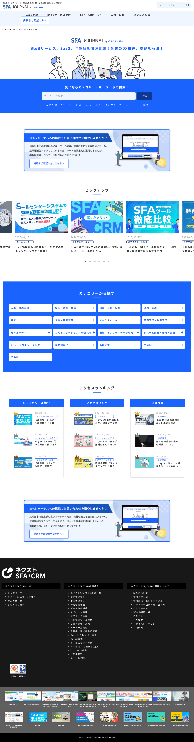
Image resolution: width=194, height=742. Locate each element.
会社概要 (138, 619)
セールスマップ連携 (81, 642)
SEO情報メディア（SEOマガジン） (106, 699)
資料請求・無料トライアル (148, 600)
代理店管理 (76, 654)
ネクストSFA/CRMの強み (22, 596)
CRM (89, 105)
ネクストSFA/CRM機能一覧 (85, 593)
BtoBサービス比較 (59, 15)
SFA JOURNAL (142, 612)
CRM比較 (61, 719)
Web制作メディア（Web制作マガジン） (143, 699)
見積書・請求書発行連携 (84, 631)
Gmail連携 (76, 638)
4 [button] (99, 261)
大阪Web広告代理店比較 (156, 719)
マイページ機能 (79, 612)
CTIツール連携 (78, 650)
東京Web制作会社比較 (180, 719)
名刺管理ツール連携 (81, 619)
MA (98, 105)
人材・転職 (118, 15)
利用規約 (138, 627)
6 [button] (108, 261)
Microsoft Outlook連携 (84, 646)
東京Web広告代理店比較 (133, 719)
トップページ (15, 593)
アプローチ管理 (79, 615)
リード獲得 (141, 105)
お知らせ (138, 615)
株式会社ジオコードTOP (162, 698)
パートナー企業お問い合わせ (149, 604)
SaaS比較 (31, 15)
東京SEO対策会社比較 (85, 719)
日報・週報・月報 (80, 623)
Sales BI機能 (78, 657)
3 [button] (94, 261)
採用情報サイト (180, 698)
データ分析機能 (79, 608)
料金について (140, 593)
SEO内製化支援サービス (32, 698)
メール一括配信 (79, 627)
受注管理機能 (77, 600)
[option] (97, 232)
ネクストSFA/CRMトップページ (13, 29)
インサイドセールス (117, 105)
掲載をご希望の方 (33, 20)
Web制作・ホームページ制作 (69, 699)
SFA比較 (38, 719)
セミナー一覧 (140, 608)
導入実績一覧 (15, 600)
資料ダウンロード (143, 596)
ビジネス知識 (142, 15)
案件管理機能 (77, 596)
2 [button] (90, 261)
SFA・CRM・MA (91, 15)
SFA (78, 105)
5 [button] (103, 261)
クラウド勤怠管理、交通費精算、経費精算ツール (88, 699)
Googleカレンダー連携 (83, 635)
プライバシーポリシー (145, 623)
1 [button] (85, 261)
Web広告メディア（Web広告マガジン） (125, 699)
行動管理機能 (77, 604)
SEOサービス (14, 698)
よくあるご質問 (16, 604)
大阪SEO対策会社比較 (109, 719)
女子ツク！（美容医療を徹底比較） (14, 720)
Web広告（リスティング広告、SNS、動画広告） (51, 699)
